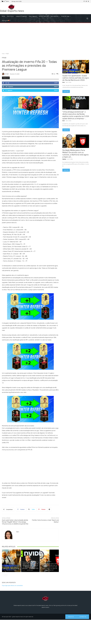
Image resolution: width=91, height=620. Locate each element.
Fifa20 (7, 53)
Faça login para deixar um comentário (12, 585)
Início (3, 53)
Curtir (56, 82)
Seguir (56, 86)
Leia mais (66, 91)
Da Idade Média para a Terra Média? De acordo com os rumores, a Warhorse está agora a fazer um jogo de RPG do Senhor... (49, 567)
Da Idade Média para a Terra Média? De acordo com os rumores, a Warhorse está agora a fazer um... (75, 153)
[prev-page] (3, 575)
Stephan (64, 159)
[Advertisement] (45, 37)
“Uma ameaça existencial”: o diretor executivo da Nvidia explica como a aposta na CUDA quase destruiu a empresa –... (75, 115)
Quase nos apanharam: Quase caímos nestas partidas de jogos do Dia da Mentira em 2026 (11, 568)
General (11, 563)
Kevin (63, 82)
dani (7, 73)
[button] (87, 18)
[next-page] (6, 575)
